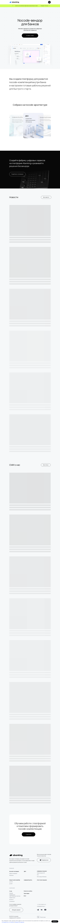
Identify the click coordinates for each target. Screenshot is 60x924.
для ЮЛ (11, 881)
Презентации (12, 897)
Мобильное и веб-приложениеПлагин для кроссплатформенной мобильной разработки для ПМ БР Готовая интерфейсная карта (18, 121)
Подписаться (45, 860)
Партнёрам (26, 893)
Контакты (11, 899)
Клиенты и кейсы (28, 891)
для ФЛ (10, 883)
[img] (19, 125)
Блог (25, 896)
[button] (30, 35)
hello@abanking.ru (41, 906)
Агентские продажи (42, 880)
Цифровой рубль (17, 117)
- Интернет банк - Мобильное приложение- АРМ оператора (30, 120)
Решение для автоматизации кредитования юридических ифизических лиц (47, 120)
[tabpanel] (30, 125)
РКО (38, 874)
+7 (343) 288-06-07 (41, 904)
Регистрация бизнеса (41, 876)
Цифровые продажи (42, 871)
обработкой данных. (19, 922)
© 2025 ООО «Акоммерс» (14, 916)
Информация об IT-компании (14, 918)
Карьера (11, 893)
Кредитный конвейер (47, 117)
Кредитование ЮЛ (41, 873)
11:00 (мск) (46, 5)
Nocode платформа (14, 871)
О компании (11, 901)
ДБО (27, 116)
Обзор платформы (13, 873)
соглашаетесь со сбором (8, 922)
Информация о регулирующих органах (14, 895)
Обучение (11, 875)
